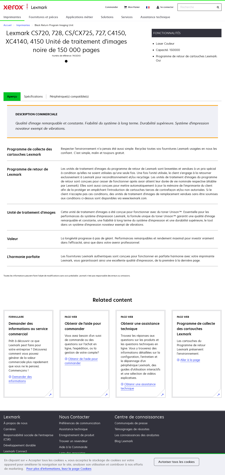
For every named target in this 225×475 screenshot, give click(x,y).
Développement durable (20, 445)
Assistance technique (155, 17)
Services (127, 17)
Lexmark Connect (15, 451)
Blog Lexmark (124, 441)
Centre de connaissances (139, 417)
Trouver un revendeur (73, 441)
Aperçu (12, 96)
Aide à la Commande (73, 447)
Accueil (25, 7)
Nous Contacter (74, 417)
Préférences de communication (79, 423)
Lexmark (12, 417)
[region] (112, 464)
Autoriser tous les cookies (176, 462)
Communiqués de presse (131, 423)
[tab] (12, 96)
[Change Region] (148, 7)
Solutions (107, 17)
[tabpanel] (112, 185)
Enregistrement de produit (76, 435)
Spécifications (33, 96)
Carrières (10, 429)
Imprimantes (12, 17)
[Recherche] (217, 7)
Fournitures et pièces (43, 17)
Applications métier (79, 17)
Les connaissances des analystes (137, 435)
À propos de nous (15, 423)
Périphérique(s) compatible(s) (69, 96)
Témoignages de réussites (132, 429)
